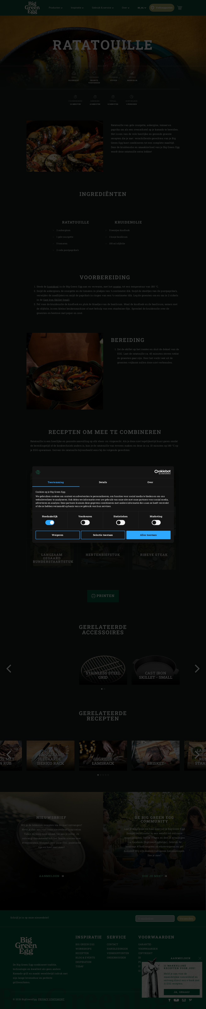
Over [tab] (150, 482)
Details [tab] (103, 482)
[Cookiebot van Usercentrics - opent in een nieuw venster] (157, 472)
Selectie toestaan (103, 535)
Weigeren (57, 535)
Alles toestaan (148, 535)
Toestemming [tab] (56, 482)
